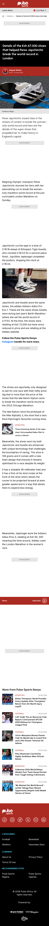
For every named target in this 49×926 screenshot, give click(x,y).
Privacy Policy (36, 857)
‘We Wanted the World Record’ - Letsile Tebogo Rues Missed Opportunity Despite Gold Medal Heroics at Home (30, 789)
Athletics (10, 16)
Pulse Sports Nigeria (8, 875)
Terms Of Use (9, 862)
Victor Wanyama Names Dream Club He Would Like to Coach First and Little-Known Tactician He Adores (30, 739)
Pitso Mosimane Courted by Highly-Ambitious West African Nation (29, 756)
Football (19, 714)
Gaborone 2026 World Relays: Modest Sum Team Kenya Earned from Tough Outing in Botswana (30, 772)
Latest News (7, 10)
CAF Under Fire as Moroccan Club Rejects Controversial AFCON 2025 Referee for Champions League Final (31, 721)
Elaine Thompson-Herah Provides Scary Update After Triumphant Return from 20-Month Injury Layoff (30, 702)
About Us (6, 857)
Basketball (34, 839)
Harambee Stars (37, 844)
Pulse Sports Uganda (35, 875)
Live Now (41, 10)
